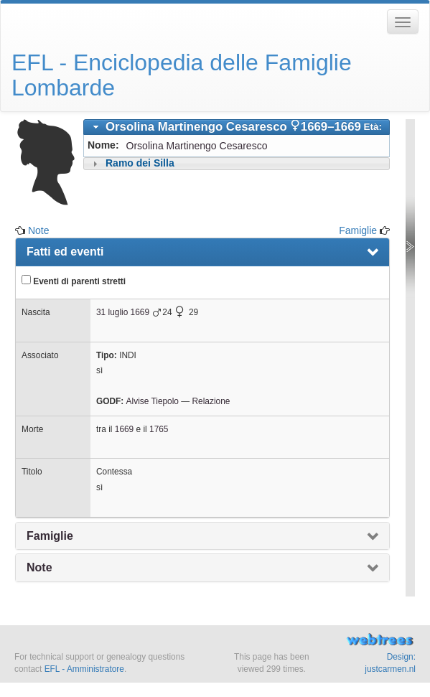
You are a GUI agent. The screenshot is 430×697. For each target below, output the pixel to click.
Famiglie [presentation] (50, 536)
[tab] (236, 127)
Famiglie (358, 230)
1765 (158, 429)
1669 (124, 429)
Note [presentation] (39, 567)
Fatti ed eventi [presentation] (65, 251)
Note (39, 230)
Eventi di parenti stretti (74, 280)
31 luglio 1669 (122, 312)
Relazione (211, 401)
